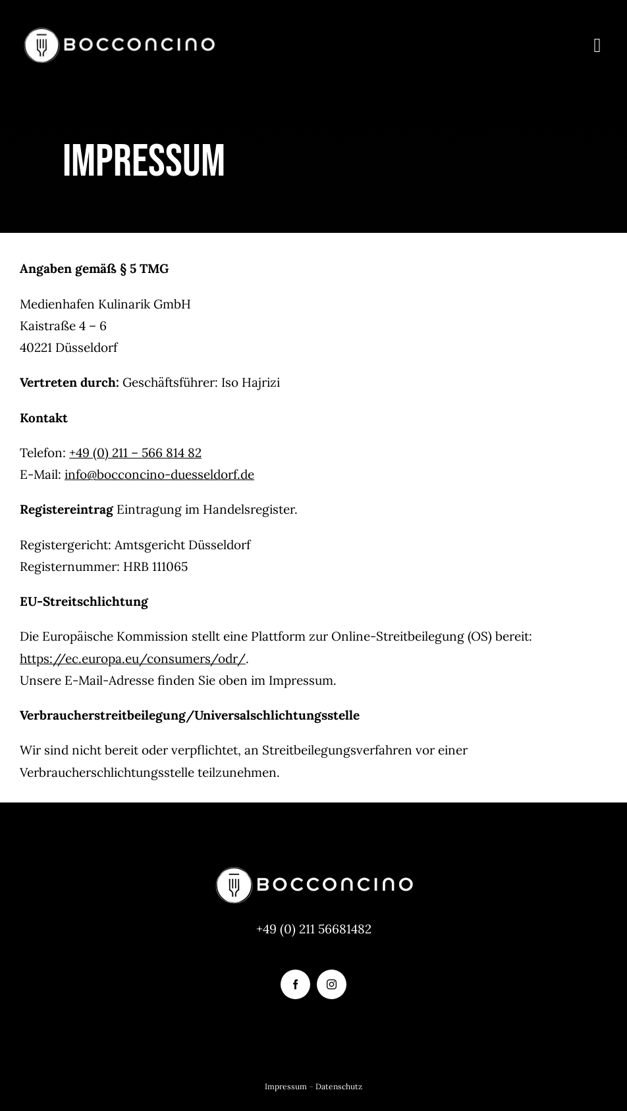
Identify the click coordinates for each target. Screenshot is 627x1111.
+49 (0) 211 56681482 (313, 929)
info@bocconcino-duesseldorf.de (159, 474)
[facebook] (295, 984)
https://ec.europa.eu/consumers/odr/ (133, 658)
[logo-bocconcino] (118, 32)
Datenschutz (338, 1086)
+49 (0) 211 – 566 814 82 (135, 452)
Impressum (286, 1086)
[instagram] (331, 984)
